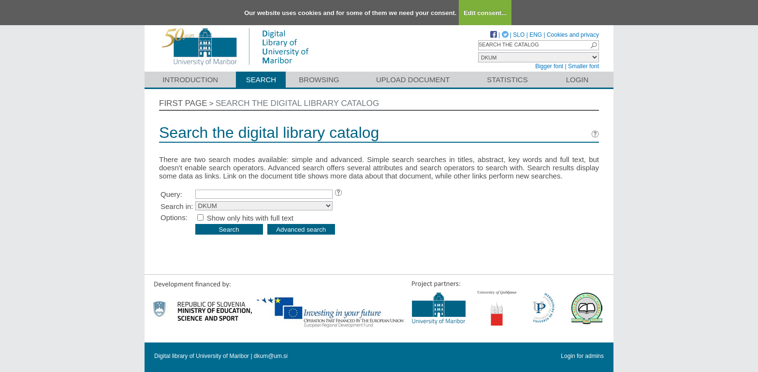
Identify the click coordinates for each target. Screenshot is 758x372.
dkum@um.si (271, 356)
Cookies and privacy (573, 34)
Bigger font (549, 66)
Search (261, 79)
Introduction (190, 79)
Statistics (507, 79)
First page (183, 103)
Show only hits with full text (250, 218)
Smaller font (583, 66)
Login (577, 79)
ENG (535, 34)
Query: (171, 194)
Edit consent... (485, 12)
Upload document (413, 79)
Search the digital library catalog (297, 103)
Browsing (319, 79)
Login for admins (582, 356)
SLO (519, 34)
